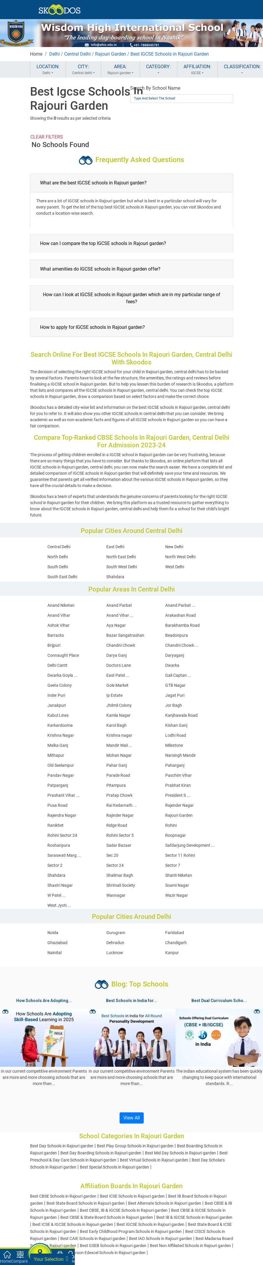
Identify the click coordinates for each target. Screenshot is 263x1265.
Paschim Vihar (178, 775)
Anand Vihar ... (119, 615)
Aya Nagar (116, 625)
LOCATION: (48, 70)
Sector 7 (172, 865)
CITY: (83, 70)
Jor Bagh (173, 705)
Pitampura (116, 785)
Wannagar (115, 895)
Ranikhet (55, 825)
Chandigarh (176, 942)
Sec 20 (112, 855)
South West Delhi (121, 566)
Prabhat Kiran (178, 785)
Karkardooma (60, 725)
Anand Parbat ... (180, 605)
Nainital (54, 952)
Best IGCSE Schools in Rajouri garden (150, 1224)
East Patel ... (117, 675)
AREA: (120, 70)
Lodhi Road (175, 735)
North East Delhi (121, 556)
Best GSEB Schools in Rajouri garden (113, 1245)
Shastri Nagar (60, 885)
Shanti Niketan (178, 875)
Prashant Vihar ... (63, 795)
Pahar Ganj (116, 765)
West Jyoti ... (59, 905)
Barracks (55, 635)
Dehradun (115, 942)
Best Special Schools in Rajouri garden (114, 1167)
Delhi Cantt (57, 665)
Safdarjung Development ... (190, 845)
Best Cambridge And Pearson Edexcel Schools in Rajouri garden (87, 1252)
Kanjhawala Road (181, 715)
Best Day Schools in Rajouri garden (61, 1146)
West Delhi (174, 566)
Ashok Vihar (58, 625)
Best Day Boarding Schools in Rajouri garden (100, 1153)
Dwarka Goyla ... (62, 675)
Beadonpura (176, 635)
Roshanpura (58, 845)
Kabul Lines (58, 715)
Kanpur (172, 952)
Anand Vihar (58, 615)
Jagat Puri (174, 695)
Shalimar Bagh (119, 875)
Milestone (174, 745)
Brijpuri (53, 645)
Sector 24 (115, 865)
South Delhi (57, 566)
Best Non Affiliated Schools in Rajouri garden (190, 1245)
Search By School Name (155, 88)
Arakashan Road (180, 615)
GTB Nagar (175, 685)
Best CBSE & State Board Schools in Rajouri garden (106, 1217)
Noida (52, 932)
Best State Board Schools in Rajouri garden (86, 1203)
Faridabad (174, 932)
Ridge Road (116, 825)
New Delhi (174, 546)
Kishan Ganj (176, 725)
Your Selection (51, 1259)
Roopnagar (175, 835)
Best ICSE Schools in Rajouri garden (132, 1196)
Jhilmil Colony (119, 705)
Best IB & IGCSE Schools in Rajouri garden (194, 1217)
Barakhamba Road (182, 625)
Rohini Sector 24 (62, 835)
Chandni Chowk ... (182, 645)
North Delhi (57, 556)
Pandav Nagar (60, 775)
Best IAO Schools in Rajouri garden (160, 1238)
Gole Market (117, 685)
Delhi (54, 54)
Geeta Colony (59, 685)
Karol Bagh (116, 725)
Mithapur (55, 755)
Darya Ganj (116, 655)
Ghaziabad (57, 942)
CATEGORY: (158, 70)
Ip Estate (114, 695)
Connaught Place (63, 655)
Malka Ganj (57, 745)
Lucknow (114, 952)
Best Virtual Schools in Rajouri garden (154, 1160)
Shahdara (115, 576)
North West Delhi (180, 556)
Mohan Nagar (119, 755)
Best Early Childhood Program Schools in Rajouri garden (131, 1231)
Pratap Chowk (119, 795)
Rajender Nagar (179, 805)
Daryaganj (174, 655)
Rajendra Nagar (61, 815)
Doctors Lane (118, 665)
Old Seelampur (60, 765)
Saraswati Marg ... (64, 855)
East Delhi (115, 546)
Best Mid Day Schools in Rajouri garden (180, 1153)
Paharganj (174, 765)
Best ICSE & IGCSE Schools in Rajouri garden (72, 1224)
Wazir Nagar (176, 895)
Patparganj (57, 785)
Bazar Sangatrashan (125, 635)
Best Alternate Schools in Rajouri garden (164, 1203)
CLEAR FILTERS (46, 137)
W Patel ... (56, 895)
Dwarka (172, 665)
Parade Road (118, 775)
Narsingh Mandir (180, 755)
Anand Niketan (61, 605)
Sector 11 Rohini (180, 855)
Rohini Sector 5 (120, 835)
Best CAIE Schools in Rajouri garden (92, 1238)
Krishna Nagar (60, 735)
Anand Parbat (119, 605)
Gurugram (115, 932)
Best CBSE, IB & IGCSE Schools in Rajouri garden (124, 1210)
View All (131, 1118)
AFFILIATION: (197, 70)
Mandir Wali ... (119, 745)
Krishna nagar (119, 735)
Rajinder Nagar (120, 815)
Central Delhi (77, 54)
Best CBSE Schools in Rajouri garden (63, 1196)
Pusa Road (57, 805)
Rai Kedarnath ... (121, 805)
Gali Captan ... (178, 675)
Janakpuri (56, 705)
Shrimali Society (120, 885)
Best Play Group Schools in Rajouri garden (135, 1146)
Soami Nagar (177, 885)
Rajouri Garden (110, 54)
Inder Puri (56, 695)
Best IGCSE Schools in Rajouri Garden (169, 54)
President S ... (177, 795)
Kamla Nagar (118, 715)
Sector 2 (54, 865)
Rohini (171, 825)
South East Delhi (62, 576)
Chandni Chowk (120, 645)
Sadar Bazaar (118, 845)
